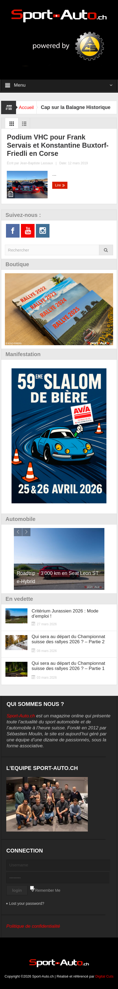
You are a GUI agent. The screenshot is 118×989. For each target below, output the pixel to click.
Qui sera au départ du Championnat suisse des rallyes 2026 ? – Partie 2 (68, 639)
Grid (11, 125)
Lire (60, 185)
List (24, 125)
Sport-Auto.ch (21, 715)
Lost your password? (26, 903)
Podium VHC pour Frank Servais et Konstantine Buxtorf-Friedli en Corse (57, 145)
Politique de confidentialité (33, 926)
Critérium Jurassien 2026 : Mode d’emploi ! (65, 613)
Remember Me (47, 890)
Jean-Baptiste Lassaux (36, 163)
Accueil (26, 107)
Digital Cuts (104, 976)
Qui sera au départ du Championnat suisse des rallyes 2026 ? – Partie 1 (68, 666)
